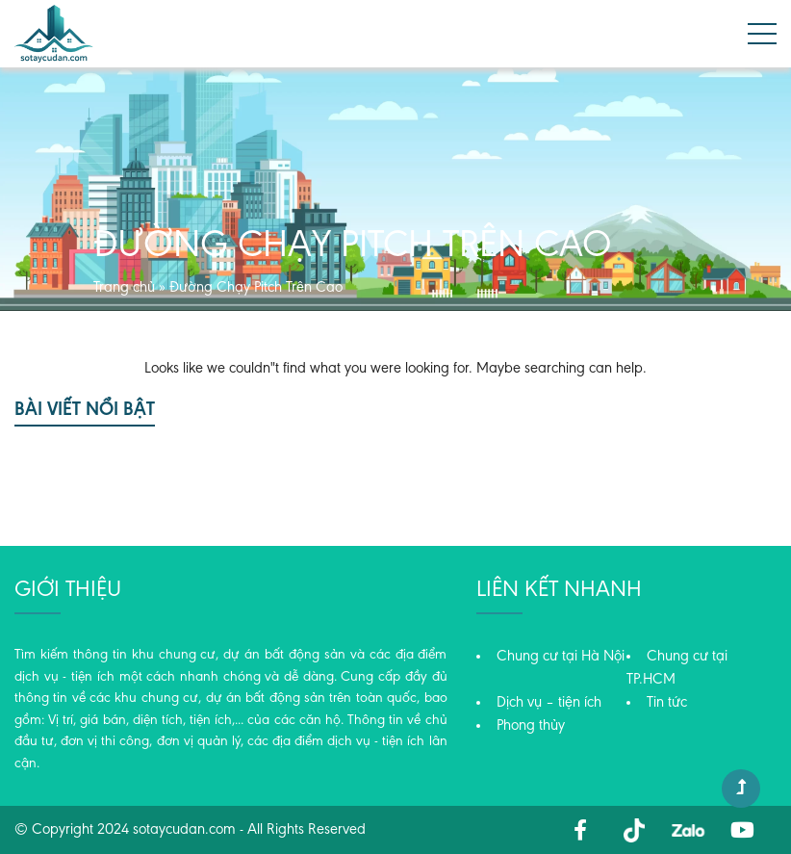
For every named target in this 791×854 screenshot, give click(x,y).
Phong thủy (531, 726)
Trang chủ (124, 288)
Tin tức (667, 703)
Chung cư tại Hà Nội (561, 656)
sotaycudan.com (184, 830)
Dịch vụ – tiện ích (549, 703)
